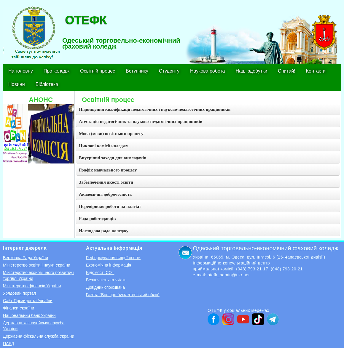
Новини (16, 84)
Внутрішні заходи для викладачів (112, 157)
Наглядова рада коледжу (103, 230)
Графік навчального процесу (108, 170)
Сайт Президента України (27, 300)
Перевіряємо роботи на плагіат (110, 206)
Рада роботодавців (97, 218)
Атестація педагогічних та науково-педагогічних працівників (140, 121)
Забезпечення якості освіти (106, 182)
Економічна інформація (108, 265)
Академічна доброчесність (105, 194)
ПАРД (8, 343)
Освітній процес (97, 70)
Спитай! (286, 70)
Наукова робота (207, 70)
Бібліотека (47, 84)
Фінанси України (18, 308)
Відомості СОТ (100, 272)
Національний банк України (29, 315)
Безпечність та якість (106, 280)
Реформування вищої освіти (113, 257)
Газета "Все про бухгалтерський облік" (123, 294)
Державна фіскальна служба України (38, 336)
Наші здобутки (251, 70)
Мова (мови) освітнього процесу (111, 133)
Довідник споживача (105, 287)
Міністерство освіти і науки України (36, 265)
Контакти (316, 70)
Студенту (169, 70)
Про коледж (56, 70)
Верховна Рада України (25, 257)
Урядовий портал (19, 293)
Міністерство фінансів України (32, 285)
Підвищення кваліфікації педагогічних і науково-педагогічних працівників (154, 109)
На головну (20, 70)
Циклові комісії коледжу (103, 145)
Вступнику (137, 70)
